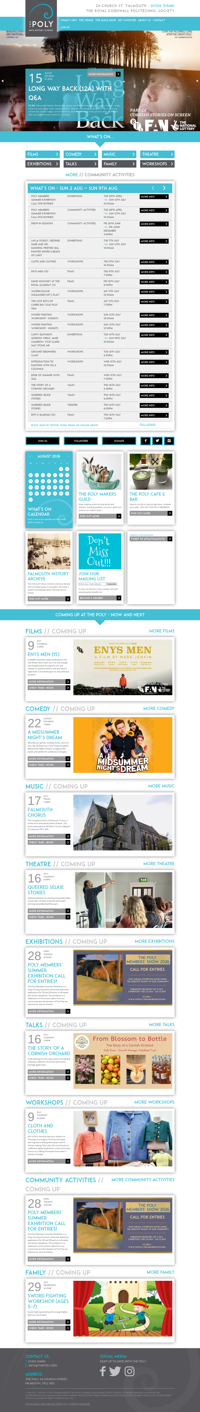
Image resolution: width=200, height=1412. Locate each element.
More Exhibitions (155, 941)
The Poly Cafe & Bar (147, 496)
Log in (65, 27)
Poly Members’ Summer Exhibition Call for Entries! (46, 973)
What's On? (69, 20)
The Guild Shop (105, 20)
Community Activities (109, 174)
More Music (161, 786)
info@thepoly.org (43, 1365)
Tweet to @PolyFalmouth (148, 538)
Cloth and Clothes (40, 1128)
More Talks (162, 1024)
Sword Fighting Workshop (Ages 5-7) (48, 1301)
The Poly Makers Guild (97, 496)
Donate (119, 440)
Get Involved (127, 20)
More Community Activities (143, 1179)
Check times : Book (41, 687)
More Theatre (159, 863)
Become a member (91, 598)
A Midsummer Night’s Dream (45, 734)
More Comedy (159, 708)
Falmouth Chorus (40, 812)
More (148, 196)
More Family (161, 1272)
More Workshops (154, 1102)
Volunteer (81, 440)
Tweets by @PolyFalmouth (141, 535)
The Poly (41, 18)
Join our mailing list (92, 576)
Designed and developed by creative (57, 1404)
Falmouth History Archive (48, 576)
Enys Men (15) (43, 654)
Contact (159, 20)
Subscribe (111, 584)
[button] (2, 80)
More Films (162, 630)
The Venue (86, 20)
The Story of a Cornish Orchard (49, 1050)
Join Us (42, 440)
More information (101, 77)
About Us (144, 20)
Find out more (89, 516)
